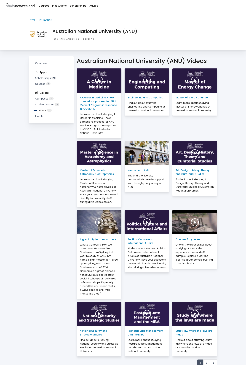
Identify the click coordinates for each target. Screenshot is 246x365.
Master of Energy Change (192, 97)
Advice (93, 6)
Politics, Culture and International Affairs (140, 241)
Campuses (44, 98)
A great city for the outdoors (98, 239)
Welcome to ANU (138, 170)
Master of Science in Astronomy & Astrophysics (97, 172)
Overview (41, 63)
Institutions (59, 6)
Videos (45, 110)
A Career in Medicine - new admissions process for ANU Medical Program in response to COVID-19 (98, 103)
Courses (43, 6)
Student (47, 104)
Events (39, 116)
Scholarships (78, 6)
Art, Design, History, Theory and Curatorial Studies (192, 172)
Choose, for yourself (188, 239)
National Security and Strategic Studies (93, 332)
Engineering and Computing (145, 97)
